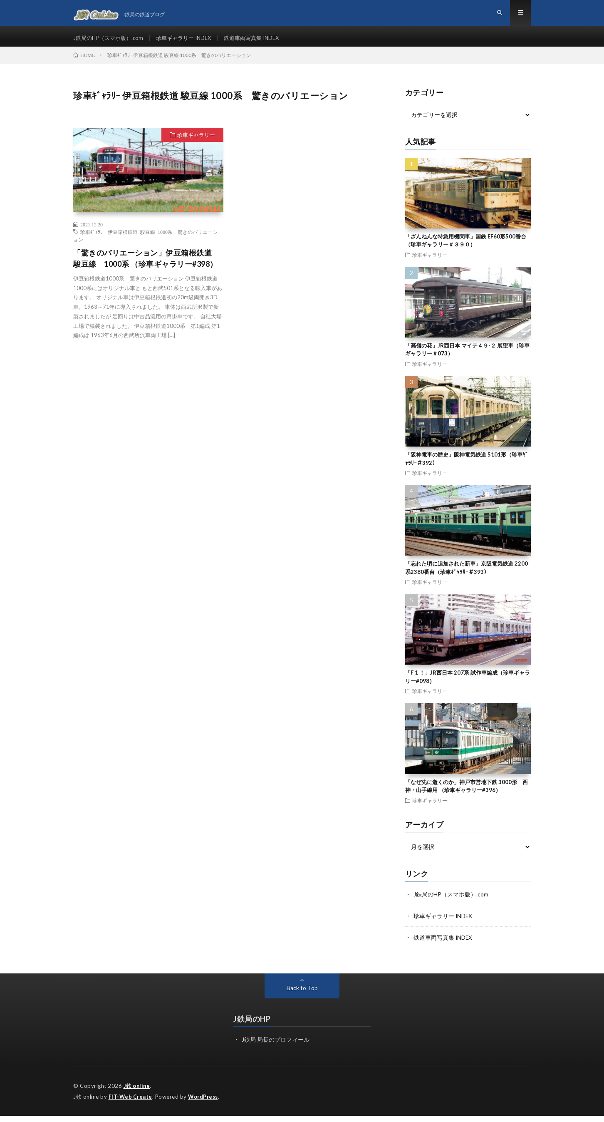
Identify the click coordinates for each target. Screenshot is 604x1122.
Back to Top (302, 994)
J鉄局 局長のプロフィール (275, 1046)
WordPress (205, 1103)
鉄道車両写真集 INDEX (263, 41)
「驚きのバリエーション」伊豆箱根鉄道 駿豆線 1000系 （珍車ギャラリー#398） (146, 266)
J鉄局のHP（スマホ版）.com (110, 41)
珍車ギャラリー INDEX (190, 41)
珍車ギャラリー (196, 142)
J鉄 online (137, 1093)
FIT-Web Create (131, 1103)
